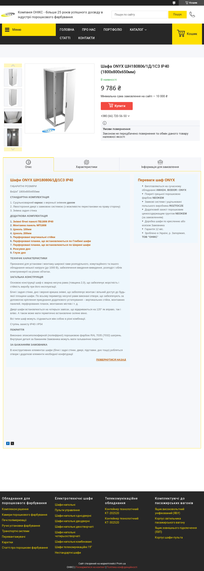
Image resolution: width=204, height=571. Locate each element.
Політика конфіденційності (122, 567)
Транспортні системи (15, 531)
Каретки (7, 542)
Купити (120, 106)
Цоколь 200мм (22, 233)
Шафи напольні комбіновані (73, 541)
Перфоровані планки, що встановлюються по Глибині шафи (52, 241)
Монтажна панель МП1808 (29, 225)
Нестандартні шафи (68, 552)
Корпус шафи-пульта (169, 537)
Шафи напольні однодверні (73, 515)
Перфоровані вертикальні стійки (34, 237)
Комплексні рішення (15, 509)
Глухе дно (19, 252)
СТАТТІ (65, 38)
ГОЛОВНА (67, 30)
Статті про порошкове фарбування (25, 547)
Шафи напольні (65, 504)
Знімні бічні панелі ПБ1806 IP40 (33, 221)
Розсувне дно (21, 248)
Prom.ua (121, 563)
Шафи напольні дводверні (72, 521)
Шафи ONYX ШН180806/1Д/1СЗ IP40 (41, 180)
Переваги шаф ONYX (156, 180)
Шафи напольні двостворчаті (74, 526)
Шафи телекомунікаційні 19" (73, 547)
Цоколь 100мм (22, 229)
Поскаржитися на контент (90, 567)
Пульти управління (67, 510)
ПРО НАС (89, 30)
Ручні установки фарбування (21, 525)
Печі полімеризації (14, 520)
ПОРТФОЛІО (113, 30)
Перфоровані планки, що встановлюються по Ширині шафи (51, 244)
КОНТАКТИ (86, 38)
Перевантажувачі (13, 536)
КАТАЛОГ (137, 30)
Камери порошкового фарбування (24, 514)
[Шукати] (177, 14)
